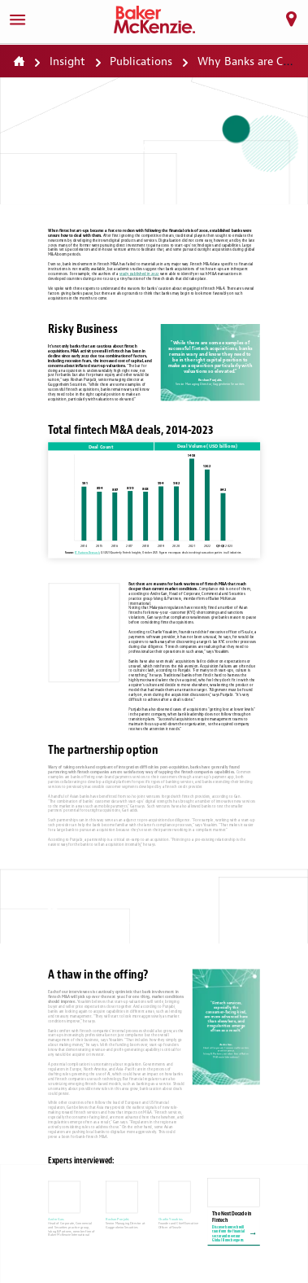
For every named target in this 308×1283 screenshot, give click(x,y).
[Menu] (17, 19)
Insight (67, 61)
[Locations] (291, 19)
